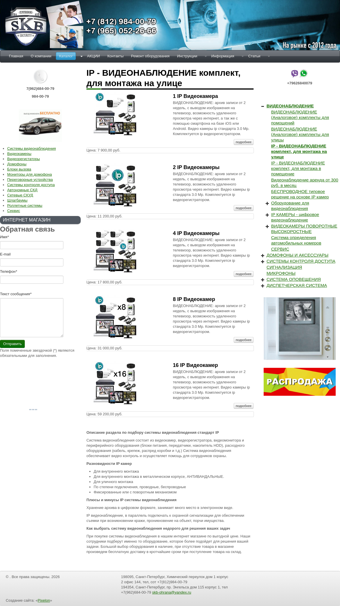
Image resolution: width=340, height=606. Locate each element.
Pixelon (44, 600)
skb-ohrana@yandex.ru (171, 592)
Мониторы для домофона (29, 174)
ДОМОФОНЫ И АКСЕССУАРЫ (297, 255)
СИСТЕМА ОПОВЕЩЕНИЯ (294, 279)
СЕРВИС (280, 249)
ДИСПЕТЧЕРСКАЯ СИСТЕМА (297, 285)
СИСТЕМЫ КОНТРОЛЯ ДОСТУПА (301, 261)
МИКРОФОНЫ (281, 273)
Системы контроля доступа (31, 185)
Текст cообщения (15, 294)
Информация (222, 56)
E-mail (5, 254)
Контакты (115, 56)
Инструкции (187, 56)
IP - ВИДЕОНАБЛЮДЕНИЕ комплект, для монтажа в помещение (298, 168)
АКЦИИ (93, 56)
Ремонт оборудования (150, 56)
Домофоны (17, 164)
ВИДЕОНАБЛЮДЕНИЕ (290, 105)
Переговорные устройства (30, 179)
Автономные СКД (22, 190)
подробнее (244, 142)
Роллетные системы (24, 205)
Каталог (66, 56)
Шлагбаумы (17, 200)
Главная (16, 56)
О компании (41, 56)
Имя (4, 237)
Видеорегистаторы (23, 159)
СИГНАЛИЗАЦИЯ (284, 267)
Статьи (254, 56)
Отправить (12, 344)
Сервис (13, 211)
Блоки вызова (19, 169)
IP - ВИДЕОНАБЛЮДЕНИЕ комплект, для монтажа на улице (299, 151)
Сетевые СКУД (20, 195)
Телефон (8, 271)
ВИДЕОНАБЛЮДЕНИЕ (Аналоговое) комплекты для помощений (300, 117)
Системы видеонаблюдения (31, 148)
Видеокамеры (19, 154)
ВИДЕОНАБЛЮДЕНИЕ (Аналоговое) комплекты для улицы (300, 134)
